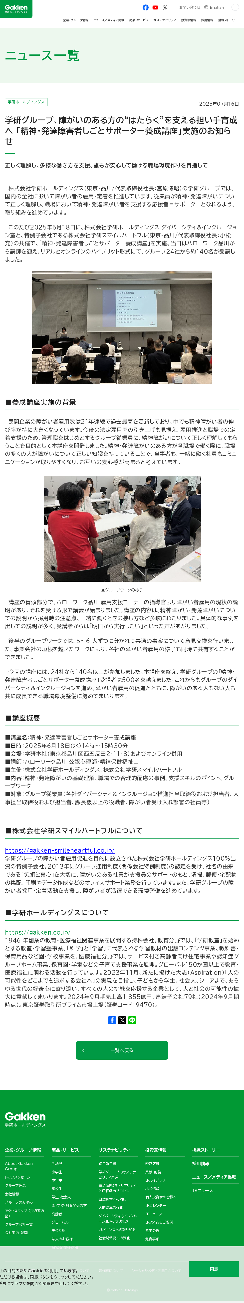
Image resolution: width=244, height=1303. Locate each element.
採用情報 (207, 19)
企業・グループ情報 (75, 19)
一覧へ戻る (122, 1052)
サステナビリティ (165, 19)
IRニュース (202, 1192)
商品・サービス (139, 19)
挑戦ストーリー (228, 19)
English (217, 8)
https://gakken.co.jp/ (38, 933)
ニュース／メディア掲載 (108, 19)
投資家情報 (188, 19)
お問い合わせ (189, 8)
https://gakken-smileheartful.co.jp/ (60, 851)
